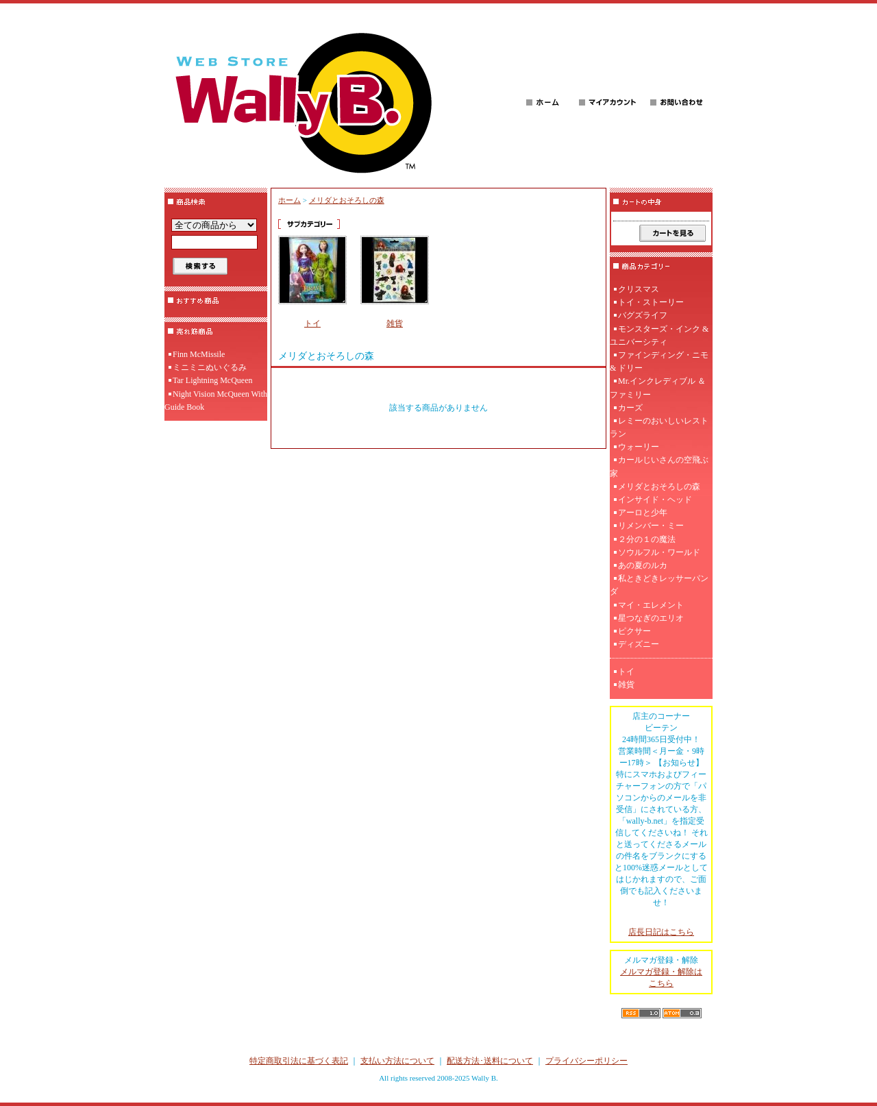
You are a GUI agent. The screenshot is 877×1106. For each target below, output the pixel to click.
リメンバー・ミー (651, 525)
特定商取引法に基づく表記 (298, 1061)
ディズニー (638, 644)
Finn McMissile (199, 354)
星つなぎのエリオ (651, 618)
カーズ (630, 408)
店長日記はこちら (661, 932)
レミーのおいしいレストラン (659, 427)
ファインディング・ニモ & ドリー (659, 361)
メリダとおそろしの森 (346, 200)
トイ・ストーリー (651, 302)
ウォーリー (638, 447)
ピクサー (634, 631)
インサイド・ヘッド (655, 499)
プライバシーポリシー (586, 1061)
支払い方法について (397, 1061)
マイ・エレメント (651, 605)
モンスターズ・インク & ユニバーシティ (659, 335)
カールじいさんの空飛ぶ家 (659, 466)
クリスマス (638, 289)
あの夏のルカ (642, 565)
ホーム (289, 200)
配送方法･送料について (490, 1061)
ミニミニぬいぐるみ (210, 367)
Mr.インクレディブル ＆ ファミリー (658, 387)
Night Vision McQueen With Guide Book (215, 400)
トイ (312, 323)
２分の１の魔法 (647, 539)
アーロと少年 (642, 512)
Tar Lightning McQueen (212, 380)
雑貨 (394, 323)
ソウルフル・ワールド (659, 552)
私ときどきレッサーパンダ (659, 585)
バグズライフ (642, 315)
